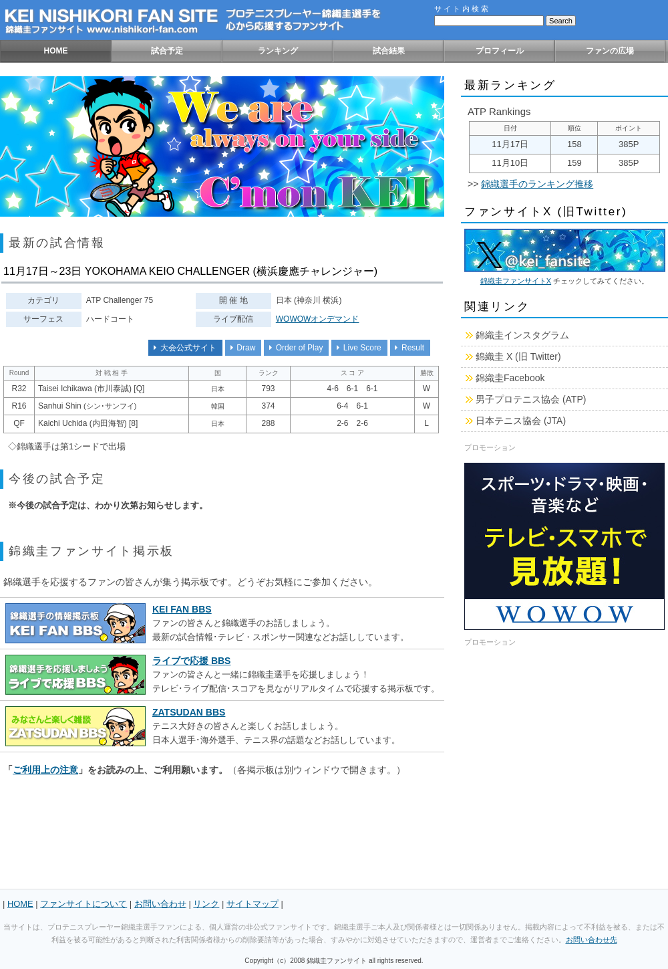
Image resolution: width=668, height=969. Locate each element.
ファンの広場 (610, 51)
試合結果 (389, 51)
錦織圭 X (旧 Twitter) (518, 356)
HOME (56, 51)
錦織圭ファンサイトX (515, 281)
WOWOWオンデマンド (317, 319)
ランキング (278, 51)
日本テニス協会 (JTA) (521, 420)
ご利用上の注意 (45, 769)
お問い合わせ (160, 904)
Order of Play (294, 347)
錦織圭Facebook (510, 377)
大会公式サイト (183, 347)
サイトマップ (252, 904)
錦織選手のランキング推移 (537, 184)
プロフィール (500, 51)
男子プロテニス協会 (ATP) (531, 399)
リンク (206, 904)
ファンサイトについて (83, 904)
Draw (240, 347)
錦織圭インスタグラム (522, 335)
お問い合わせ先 (591, 940)
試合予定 (167, 51)
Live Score (357, 347)
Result (407, 347)
